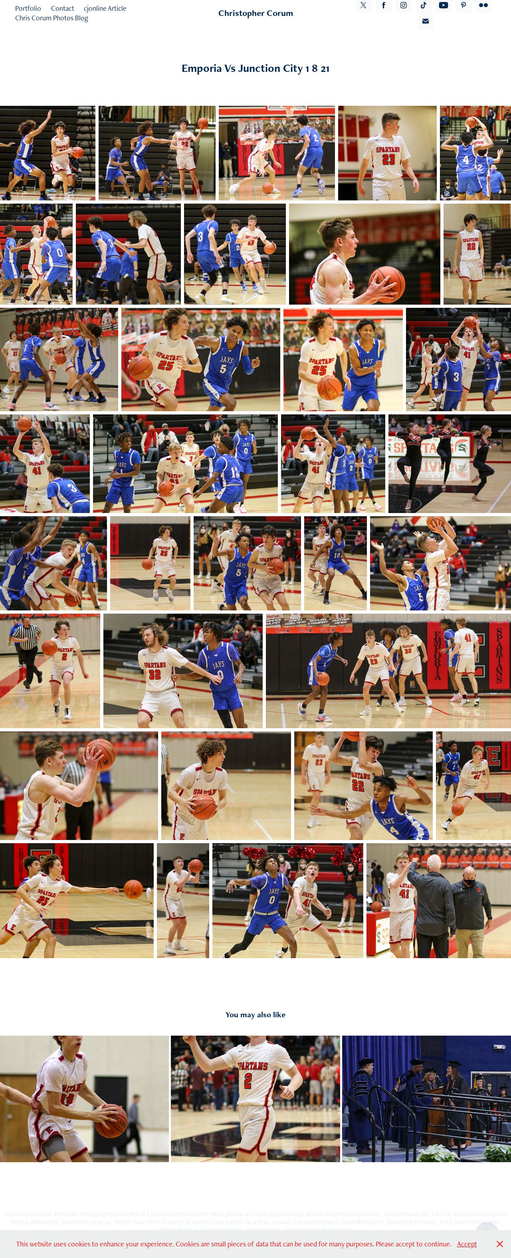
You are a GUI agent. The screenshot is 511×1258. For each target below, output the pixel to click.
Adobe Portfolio (56, 1214)
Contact (62, 8)
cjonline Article (105, 8)
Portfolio (28, 8)
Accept (467, 1243)
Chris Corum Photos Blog (51, 17)
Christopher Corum (255, 13)
